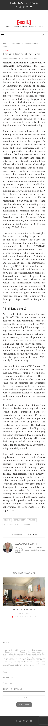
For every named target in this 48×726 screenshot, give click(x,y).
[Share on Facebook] (28, 534)
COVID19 (7, 520)
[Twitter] (20, 7)
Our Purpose (22, 3)
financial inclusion (11, 524)
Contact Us (34, 3)
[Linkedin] (27, 7)
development (19, 520)
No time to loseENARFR (24, 609)
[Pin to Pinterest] (33, 534)
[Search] (43, 35)
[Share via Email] (36, 534)
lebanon (27, 524)
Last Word (16, 43)
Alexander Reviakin (14, 58)
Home (5, 43)
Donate (13, 3)
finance (32, 520)
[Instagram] (23, 7)
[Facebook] (16, 7)
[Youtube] (31, 7)
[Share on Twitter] (31, 534)
